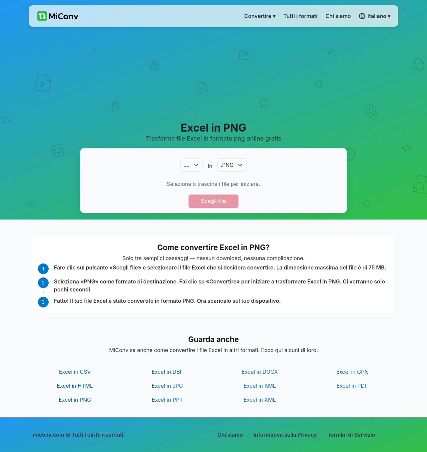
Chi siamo (230, 434)
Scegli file (213, 201)
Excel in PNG (75, 399)
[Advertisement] (213, 73)
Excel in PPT (167, 399)
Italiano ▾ (374, 16)
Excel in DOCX (259, 371)
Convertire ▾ (259, 16)
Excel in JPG (167, 385)
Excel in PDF (352, 385)
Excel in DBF (167, 371)
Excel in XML (259, 399)
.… (187, 165)
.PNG (226, 165)
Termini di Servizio (351, 434)
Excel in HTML (75, 385)
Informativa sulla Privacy (285, 434)
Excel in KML (259, 385)
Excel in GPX (352, 371)
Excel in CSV (75, 371)
